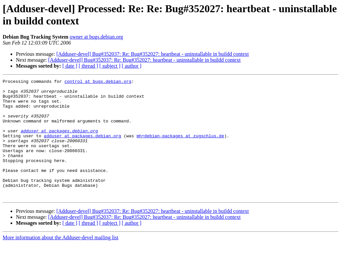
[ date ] (69, 66)
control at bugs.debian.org (97, 82)
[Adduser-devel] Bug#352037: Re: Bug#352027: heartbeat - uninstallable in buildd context (152, 54)
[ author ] (132, 66)
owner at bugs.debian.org (96, 37)
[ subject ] (109, 66)
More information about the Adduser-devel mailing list (61, 261)
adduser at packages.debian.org (59, 142)
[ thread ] (88, 66)
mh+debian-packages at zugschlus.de (180, 147)
